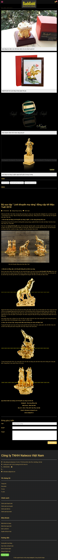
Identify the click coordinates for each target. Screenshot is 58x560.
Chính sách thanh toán (6, 503)
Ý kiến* (3, 432)
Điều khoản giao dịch (6, 526)
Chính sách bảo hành (6, 511)
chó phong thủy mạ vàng (17, 182)
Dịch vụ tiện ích (5, 528)
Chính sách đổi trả (5, 509)
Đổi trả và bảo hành (6, 548)
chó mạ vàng (5, 182)
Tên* (2, 423)
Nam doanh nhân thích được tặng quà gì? (13, 132)
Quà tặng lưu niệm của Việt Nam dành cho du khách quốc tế (18, 49)
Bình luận (26, 210)
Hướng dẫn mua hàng (6, 543)
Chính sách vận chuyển (7, 506)
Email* (3, 427)
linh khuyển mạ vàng (30, 182)
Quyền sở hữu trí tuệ (6, 531)
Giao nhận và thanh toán (7, 546)
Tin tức (3, 489)
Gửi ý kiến (52, 442)
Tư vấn (3, 491)
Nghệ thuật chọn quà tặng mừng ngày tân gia (14, 90)
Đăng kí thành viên (5, 551)
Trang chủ (3, 483)
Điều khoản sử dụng (6, 523)
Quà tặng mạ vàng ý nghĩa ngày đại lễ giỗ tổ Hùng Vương (17, 174)
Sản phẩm (3, 486)
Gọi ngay (5, 554)
